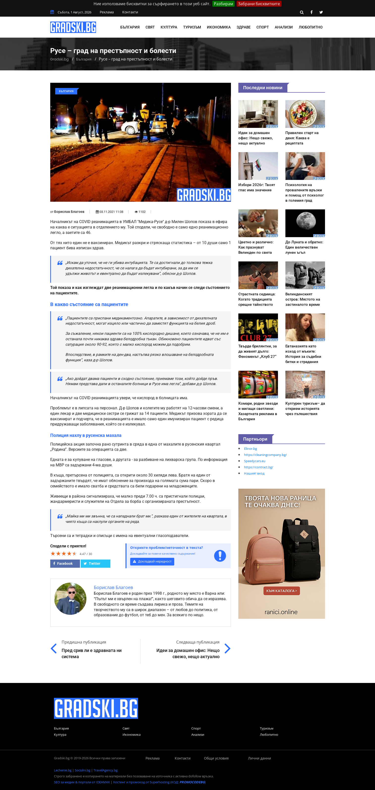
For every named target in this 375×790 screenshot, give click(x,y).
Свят (150, 27)
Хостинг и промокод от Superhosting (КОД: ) (159, 782)
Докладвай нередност (152, 561)
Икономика (219, 27)
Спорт (262, 27)
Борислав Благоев (69, 212)
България (130, 27)
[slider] (63, 553)
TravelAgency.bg (106, 770)
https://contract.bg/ (258, 467)
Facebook (63, 563)
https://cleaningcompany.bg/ (265, 454)
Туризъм (192, 27)
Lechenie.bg (63, 770)
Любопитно (311, 27)
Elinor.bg (250, 448)
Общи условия (216, 758)
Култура (169, 27)
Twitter (92, 563)
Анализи (284, 27)
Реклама (107, 12)
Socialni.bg (82, 770)
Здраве (243, 27)
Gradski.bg (59, 59)
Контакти (130, 12)
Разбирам (223, 3)
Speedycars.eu (254, 461)
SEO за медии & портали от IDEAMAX (82, 782)
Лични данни (259, 758)
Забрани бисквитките (259, 3)
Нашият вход (254, 473)
